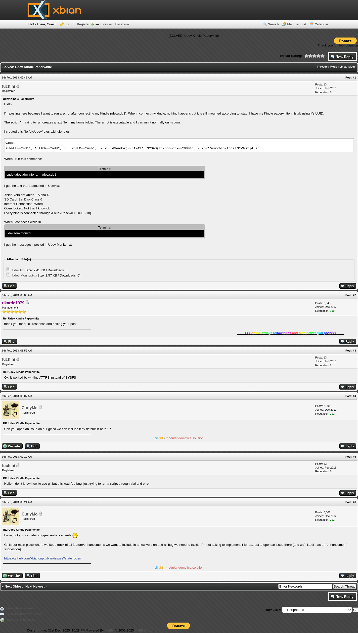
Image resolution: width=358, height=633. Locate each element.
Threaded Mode (327, 66)
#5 (354, 456)
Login (69, 24)
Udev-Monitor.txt (24, 275)
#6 (354, 502)
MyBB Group (144, 630)
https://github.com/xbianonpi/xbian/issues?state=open (42, 558)
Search (273, 24)
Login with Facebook (114, 24)
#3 (354, 350)
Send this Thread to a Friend (23, 613)
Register (83, 24)
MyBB (109, 630)
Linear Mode (347, 66)
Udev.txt (18, 270)
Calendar (321, 24)
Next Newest (35, 586)
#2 (354, 295)
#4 (354, 396)
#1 (354, 77)
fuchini (8, 86)
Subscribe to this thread (20, 619)
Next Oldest (14, 586)
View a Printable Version (21, 608)
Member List (296, 24)
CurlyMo (30, 408)
